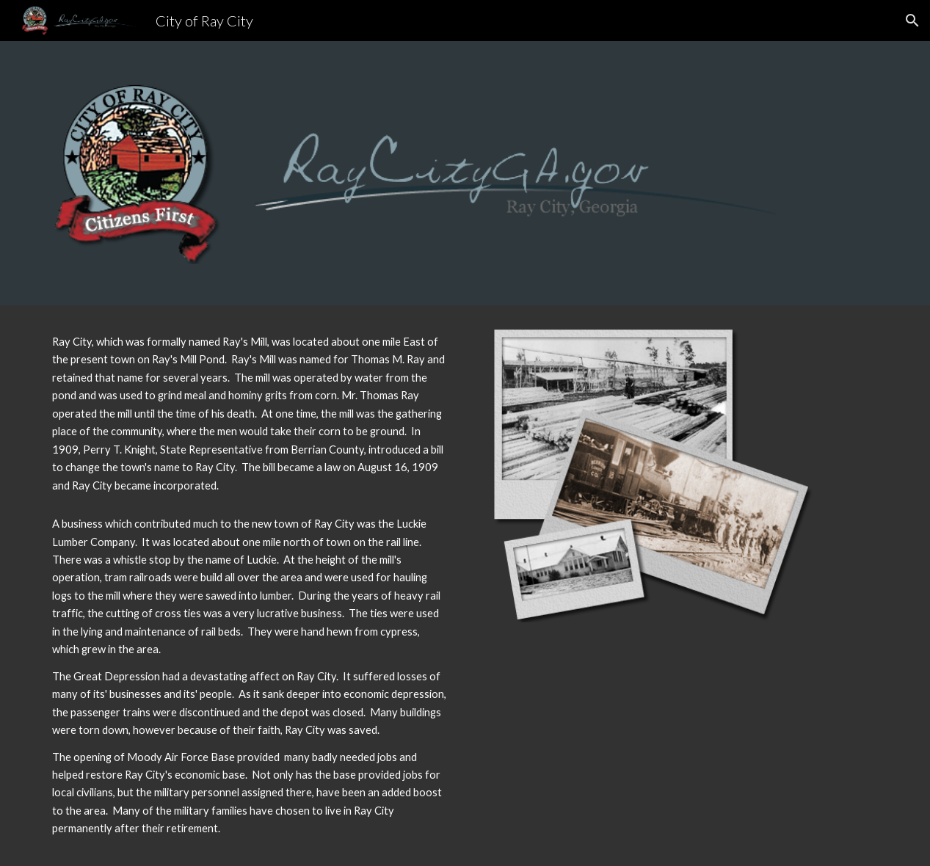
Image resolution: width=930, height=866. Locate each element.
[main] (250, 414)
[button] (912, 20)
